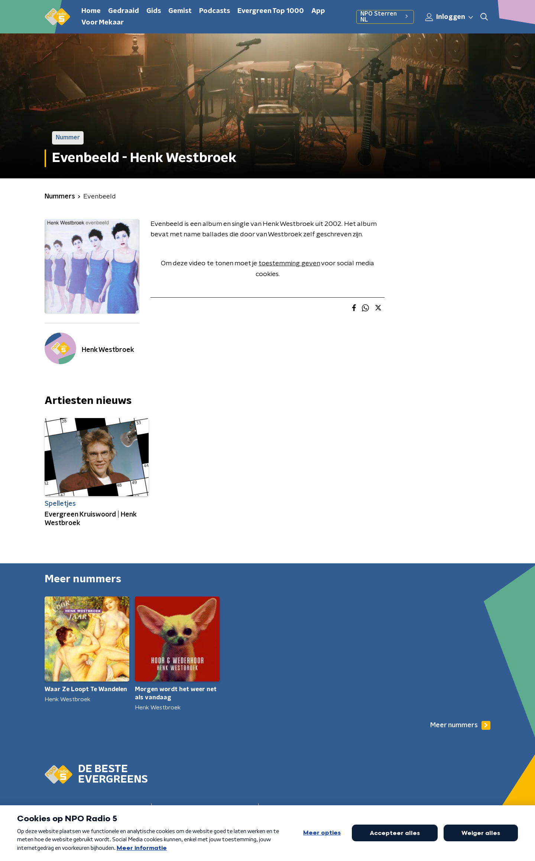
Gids (153, 11)
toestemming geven (289, 263)
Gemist (180, 11)
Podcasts (214, 11)
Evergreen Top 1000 (270, 11)
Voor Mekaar (102, 22)
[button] (484, 17)
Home (91, 11)
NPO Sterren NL (385, 17)
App (318, 11)
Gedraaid (123, 11)
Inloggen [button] (449, 17)
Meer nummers (460, 725)
